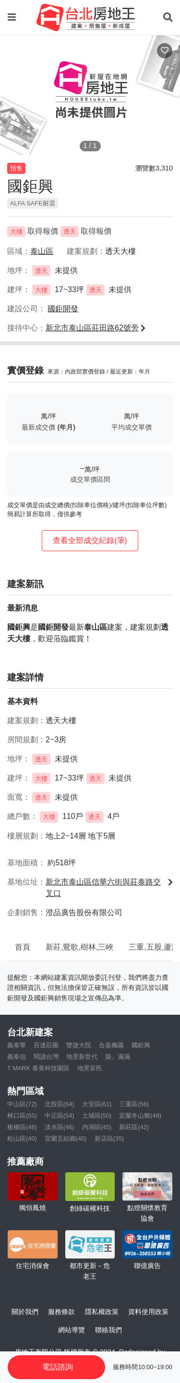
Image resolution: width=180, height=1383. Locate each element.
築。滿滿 (117, 1056)
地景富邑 (89, 1068)
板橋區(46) (22, 1127)
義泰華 (16, 1045)
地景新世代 (81, 1056)
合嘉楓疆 (111, 1045)
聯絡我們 (108, 1330)
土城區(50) (97, 1115)
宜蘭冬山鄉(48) (140, 1115)
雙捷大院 (78, 1045)
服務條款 (61, 1311)
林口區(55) (22, 1115)
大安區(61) (97, 1104)
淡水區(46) (59, 1127)
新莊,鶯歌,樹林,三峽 (79, 947)
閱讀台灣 (46, 1056)
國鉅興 (141, 1045)
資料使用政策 (148, 1311)
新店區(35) (109, 1138)
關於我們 (25, 1311)
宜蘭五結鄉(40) (66, 1138)
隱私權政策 (102, 1311)
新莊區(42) (134, 1127)
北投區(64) (59, 1104)
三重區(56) (134, 1104)
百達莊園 (46, 1045)
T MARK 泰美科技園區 (38, 1068)
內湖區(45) (97, 1127)
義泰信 (16, 1056)
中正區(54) (59, 1115)
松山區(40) (22, 1138)
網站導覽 (71, 1330)
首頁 (22, 947)
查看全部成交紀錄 (90, 540)
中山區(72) (22, 1104)
